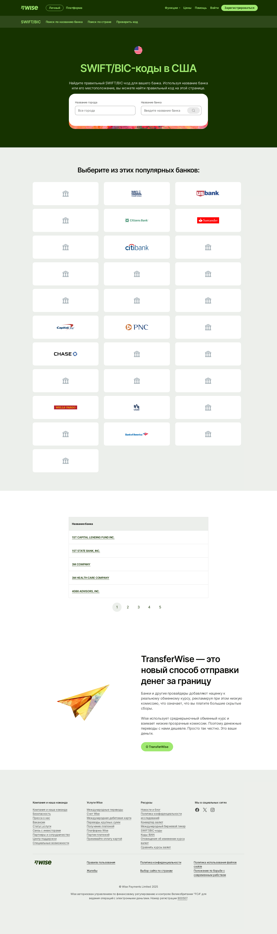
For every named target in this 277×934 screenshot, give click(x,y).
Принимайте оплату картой (104, 838)
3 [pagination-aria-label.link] (139, 607)
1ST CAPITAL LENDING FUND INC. (93, 537)
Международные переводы (105, 809)
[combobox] (105, 110)
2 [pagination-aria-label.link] (128, 607)
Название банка (151, 102)
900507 (182, 898)
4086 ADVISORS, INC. (85, 591)
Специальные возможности (51, 843)
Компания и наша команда (50, 809)
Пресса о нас (41, 817)
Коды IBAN (148, 834)
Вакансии (39, 822)
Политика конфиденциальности (160, 862)
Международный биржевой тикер (163, 826)
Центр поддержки (45, 838)
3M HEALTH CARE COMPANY (90, 577)
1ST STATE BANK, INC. (86, 550)
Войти (214, 8)
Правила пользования (101, 862)
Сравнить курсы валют (156, 847)
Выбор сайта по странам (156, 870)
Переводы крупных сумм (103, 822)
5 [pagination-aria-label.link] (160, 607)
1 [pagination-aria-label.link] (117, 607)
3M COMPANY (81, 564)
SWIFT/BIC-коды (151, 830)
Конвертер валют (152, 822)
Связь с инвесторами (47, 830)
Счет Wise (93, 813)
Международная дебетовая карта (109, 817)
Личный (54, 8)
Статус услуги (42, 826)
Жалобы (92, 870)
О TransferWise (157, 747)
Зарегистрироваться (239, 8)
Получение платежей (100, 826)
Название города (86, 102)
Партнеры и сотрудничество (51, 834)
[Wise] (29, 8)
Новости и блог (150, 809)
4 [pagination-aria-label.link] (149, 607)
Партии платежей (98, 834)
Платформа (74, 8)
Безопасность (42, 813)
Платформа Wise (97, 830)
